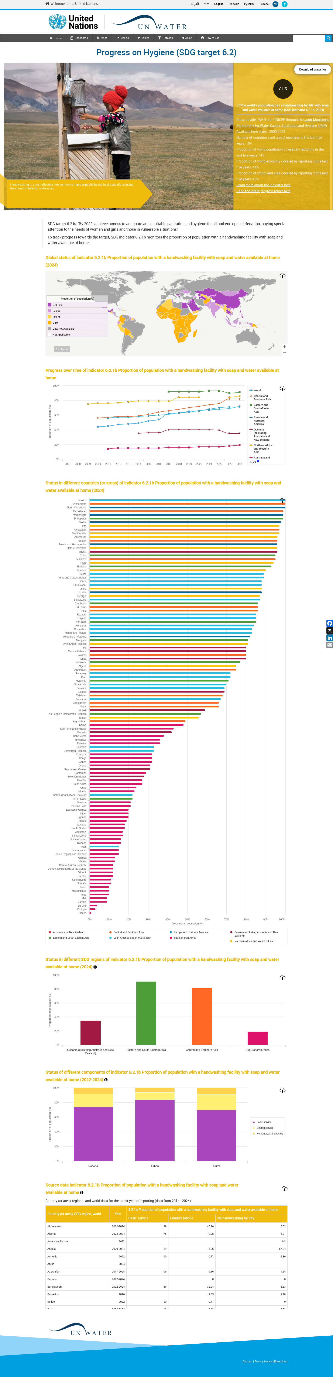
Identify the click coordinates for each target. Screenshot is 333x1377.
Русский (249, 4)
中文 (206, 4)
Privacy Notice (263, 1361)
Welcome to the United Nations (71, 3)
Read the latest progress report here (263, 191)
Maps (104, 38)
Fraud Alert (281, 1361)
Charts (125, 38)
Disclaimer (62, 349)
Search (328, 38)
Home (58, 38)
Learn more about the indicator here (263, 185)
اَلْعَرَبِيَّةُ (195, 4)
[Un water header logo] (118, 21)
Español (265, 4)
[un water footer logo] (79, 1329)
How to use (210, 38)
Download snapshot (312, 69)
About (188, 38)
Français (234, 4)
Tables (145, 38)
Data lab (168, 38)
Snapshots (81, 38)
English (218, 4)
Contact (248, 1361)
